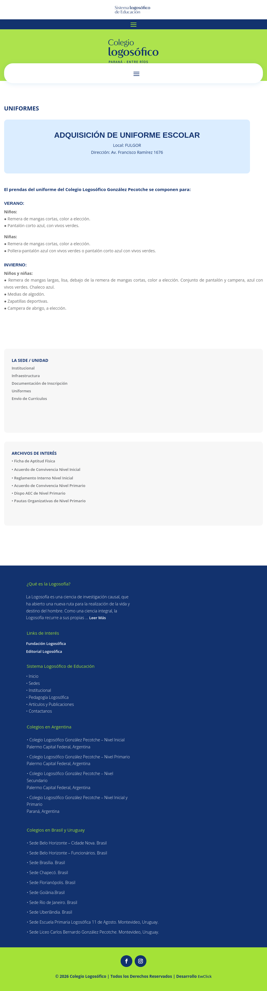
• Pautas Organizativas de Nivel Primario (49, 500)
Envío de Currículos (29, 398)
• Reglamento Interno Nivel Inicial (42, 478)
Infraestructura (26, 375)
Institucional (23, 368)
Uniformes (21, 391)
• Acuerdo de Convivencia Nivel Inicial (46, 469)
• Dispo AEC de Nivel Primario (38, 493)
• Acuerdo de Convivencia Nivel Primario (48, 485)
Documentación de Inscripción (39, 383)
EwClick (205, 976)
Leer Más (97, 617)
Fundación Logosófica (46, 643)
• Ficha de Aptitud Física (33, 461)
